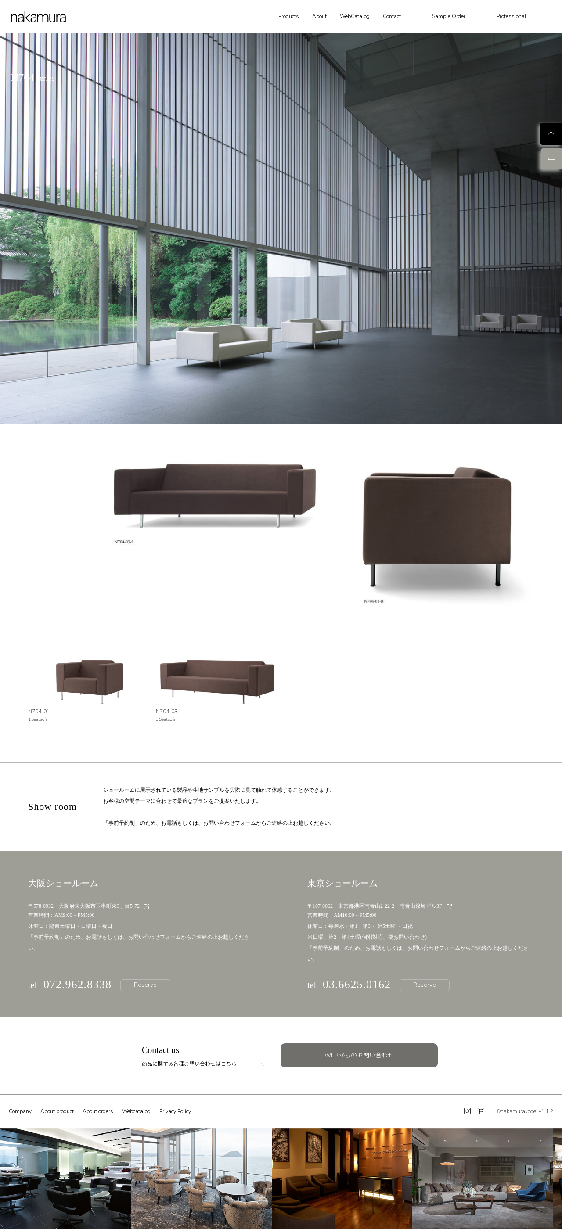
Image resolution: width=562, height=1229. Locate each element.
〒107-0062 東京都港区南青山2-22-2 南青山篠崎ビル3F (379, 906)
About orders (98, 1111)
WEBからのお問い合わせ (359, 1055)
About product (57, 1111)
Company (20, 1111)
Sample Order (448, 16)
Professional (511, 16)
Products (288, 16)
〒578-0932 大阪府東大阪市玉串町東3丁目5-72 (88, 906)
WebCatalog (355, 16)
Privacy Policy (175, 1111)
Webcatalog (136, 1111)
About (319, 16)
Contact (392, 16)
